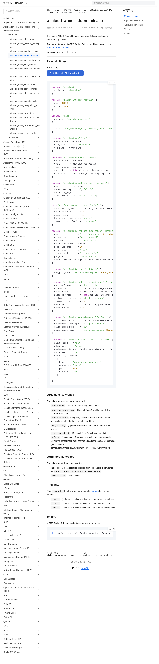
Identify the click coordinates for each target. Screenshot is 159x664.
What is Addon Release (58, 57)
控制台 (133, 5)
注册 (140, 5)
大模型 (30, 4)
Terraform (19, 12)
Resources (54, 22)
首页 (49, 19)
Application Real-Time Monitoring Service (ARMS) (93, 19)
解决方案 (47, 4)
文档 (120, 5)
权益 (56, 4)
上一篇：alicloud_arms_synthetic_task (60, 577)
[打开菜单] (4, 4)
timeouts (94, 514)
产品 (38, 4)
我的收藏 (108, 37)
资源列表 (67, 19)
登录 (150, 5)
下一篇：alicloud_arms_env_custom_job (96, 577)
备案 (126, 5)
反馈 (85, 591)
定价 (63, 4)
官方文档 (7, 12)
